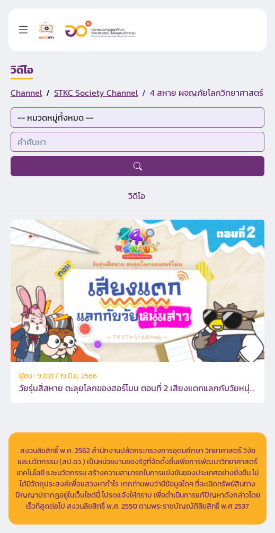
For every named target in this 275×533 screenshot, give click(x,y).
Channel (26, 92)
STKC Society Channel (96, 92)
